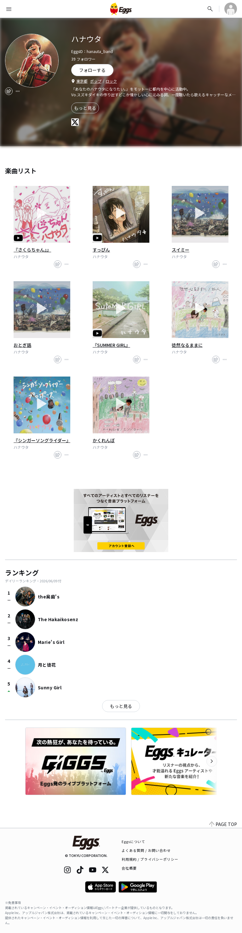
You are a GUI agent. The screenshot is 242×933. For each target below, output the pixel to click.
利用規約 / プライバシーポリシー (150, 859)
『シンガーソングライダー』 (42, 440)
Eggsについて (134, 841)
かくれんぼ (104, 440)
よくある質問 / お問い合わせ (146, 850)
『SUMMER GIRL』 (111, 345)
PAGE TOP (223, 824)
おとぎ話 (22, 345)
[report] (17, 91)
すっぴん (101, 250)
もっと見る (85, 108)
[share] (9, 91)
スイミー (180, 250)
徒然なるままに (187, 345)
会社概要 (129, 868)
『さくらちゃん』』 (32, 250)
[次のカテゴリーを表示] (211, 761)
